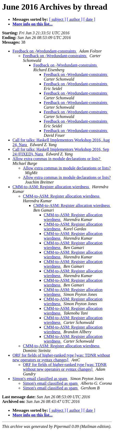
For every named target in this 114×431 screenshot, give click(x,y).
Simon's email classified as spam (40, 378)
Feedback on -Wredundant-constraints (44, 51)
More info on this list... (32, 24)
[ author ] (75, 19)
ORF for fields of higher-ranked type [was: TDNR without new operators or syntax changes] (61, 357)
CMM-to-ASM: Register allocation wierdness (51, 187)
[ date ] (89, 19)
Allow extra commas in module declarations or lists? (56, 158)
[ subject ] (57, 19)
